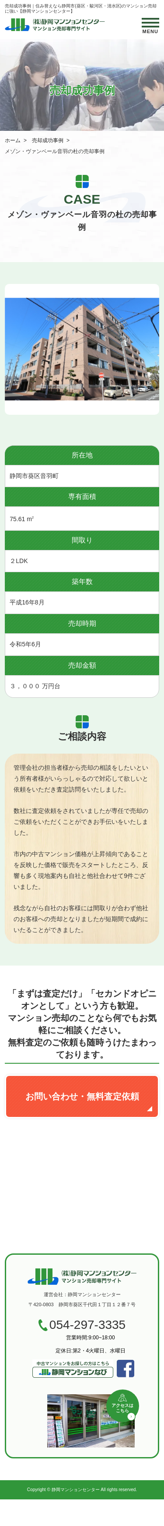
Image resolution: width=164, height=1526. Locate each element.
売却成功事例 (47, 140)
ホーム (13, 140)
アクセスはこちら (122, 1408)
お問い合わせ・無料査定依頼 (82, 1096)
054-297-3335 (87, 1324)
